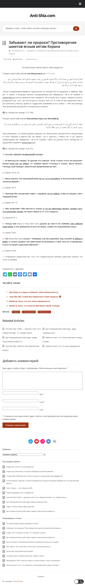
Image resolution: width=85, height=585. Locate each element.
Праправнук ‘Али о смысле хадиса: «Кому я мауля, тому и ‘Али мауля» (33, 560)
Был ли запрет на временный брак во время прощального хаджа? (32, 542)
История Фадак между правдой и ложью (22, 523)
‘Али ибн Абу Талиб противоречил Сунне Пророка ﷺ (35, 296)
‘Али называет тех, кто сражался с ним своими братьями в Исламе (32, 565)
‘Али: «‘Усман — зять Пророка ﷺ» (19, 488)
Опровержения (29, 312)
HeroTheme (18, 581)
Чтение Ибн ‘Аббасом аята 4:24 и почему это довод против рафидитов (34, 476)
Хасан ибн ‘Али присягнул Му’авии (19, 551)
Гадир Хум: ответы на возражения (20, 467)
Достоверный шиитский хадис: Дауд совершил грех (26, 502)
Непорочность (18, 50)
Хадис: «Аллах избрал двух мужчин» (20, 506)
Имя (42, 394)
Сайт (41, 410)
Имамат (16, 312)
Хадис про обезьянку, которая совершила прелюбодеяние (29, 471)
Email (42, 402)
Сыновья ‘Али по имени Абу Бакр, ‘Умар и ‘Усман (25, 556)
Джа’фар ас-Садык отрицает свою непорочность (33, 292)
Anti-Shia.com (42, 15)
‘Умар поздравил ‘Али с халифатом (19, 493)
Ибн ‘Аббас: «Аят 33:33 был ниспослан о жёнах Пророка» (28, 546)
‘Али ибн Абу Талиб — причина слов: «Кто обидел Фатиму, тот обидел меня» (36, 497)
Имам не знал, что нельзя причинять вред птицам (34, 305)
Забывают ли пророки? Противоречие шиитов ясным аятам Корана (33, 528)
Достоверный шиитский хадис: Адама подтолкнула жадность (30, 511)
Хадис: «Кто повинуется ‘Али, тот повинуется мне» (26, 533)
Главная (40, 576)
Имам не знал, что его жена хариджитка (29, 301)
